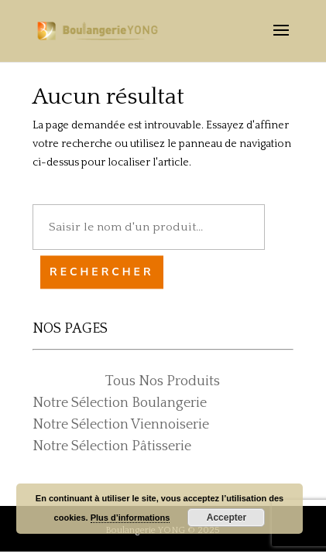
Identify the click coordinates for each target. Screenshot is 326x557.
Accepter (226, 517)
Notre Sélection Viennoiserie (121, 424)
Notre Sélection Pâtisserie (112, 446)
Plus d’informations (130, 517)
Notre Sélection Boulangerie (120, 403)
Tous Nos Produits (162, 381)
